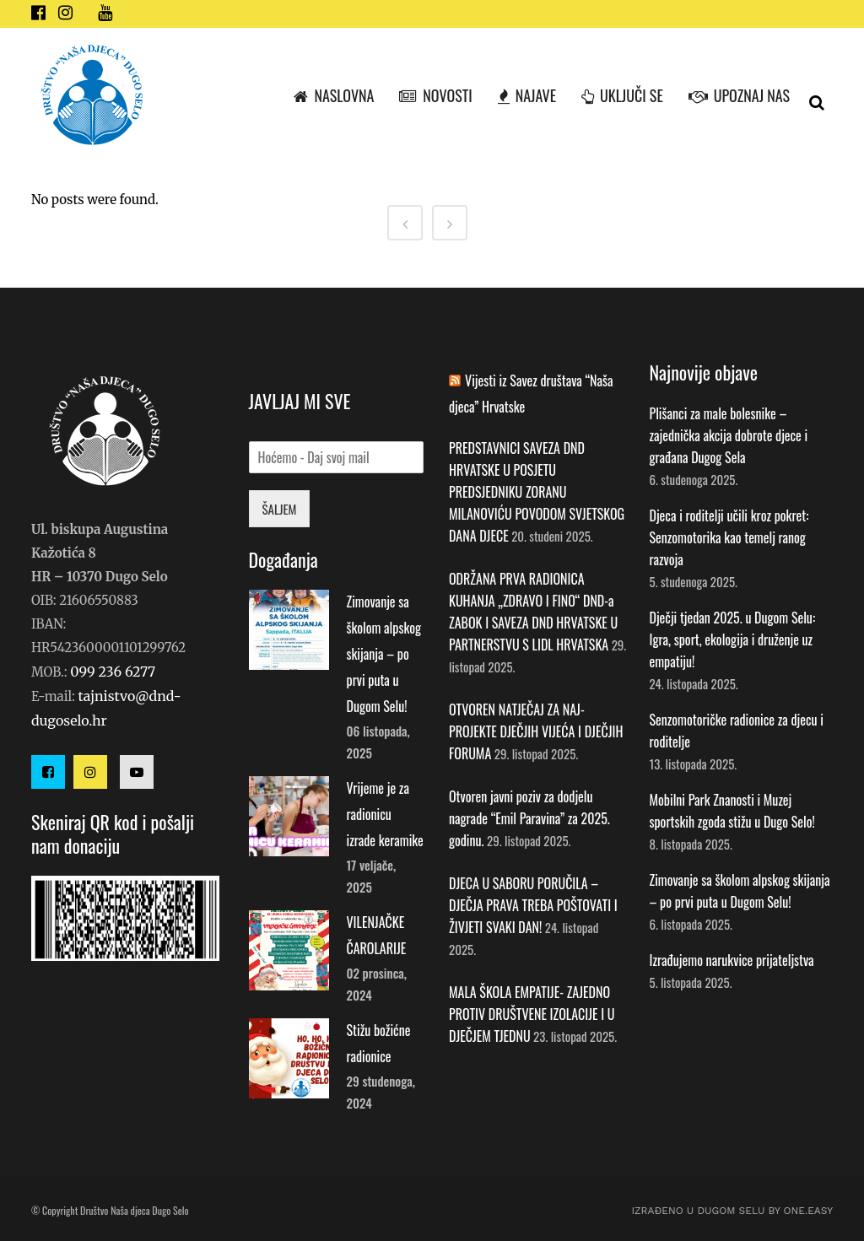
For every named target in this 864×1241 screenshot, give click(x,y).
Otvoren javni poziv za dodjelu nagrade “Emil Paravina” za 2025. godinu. (529, 818)
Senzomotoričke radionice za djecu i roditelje (737, 731)
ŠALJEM (279, 508)
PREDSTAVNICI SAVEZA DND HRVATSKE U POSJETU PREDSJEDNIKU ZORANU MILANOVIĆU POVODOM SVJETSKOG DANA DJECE (536, 492)
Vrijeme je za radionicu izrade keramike (385, 814)
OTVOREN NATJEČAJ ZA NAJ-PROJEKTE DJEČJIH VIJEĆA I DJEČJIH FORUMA (536, 731)
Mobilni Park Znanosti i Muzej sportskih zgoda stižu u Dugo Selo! (732, 811)
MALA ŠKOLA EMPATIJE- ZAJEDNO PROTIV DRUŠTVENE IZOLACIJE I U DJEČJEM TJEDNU (532, 1014)
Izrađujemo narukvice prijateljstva (732, 960)
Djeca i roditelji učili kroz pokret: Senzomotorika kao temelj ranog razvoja (729, 537)
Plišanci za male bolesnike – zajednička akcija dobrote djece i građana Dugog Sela (729, 435)
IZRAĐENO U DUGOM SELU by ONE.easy (732, 1211)
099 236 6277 (112, 671)
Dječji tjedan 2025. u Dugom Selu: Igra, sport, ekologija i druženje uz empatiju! (733, 639)
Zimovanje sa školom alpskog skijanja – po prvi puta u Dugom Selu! (384, 653)
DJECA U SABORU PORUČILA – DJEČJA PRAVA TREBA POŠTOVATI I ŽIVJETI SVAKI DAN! (533, 905)
